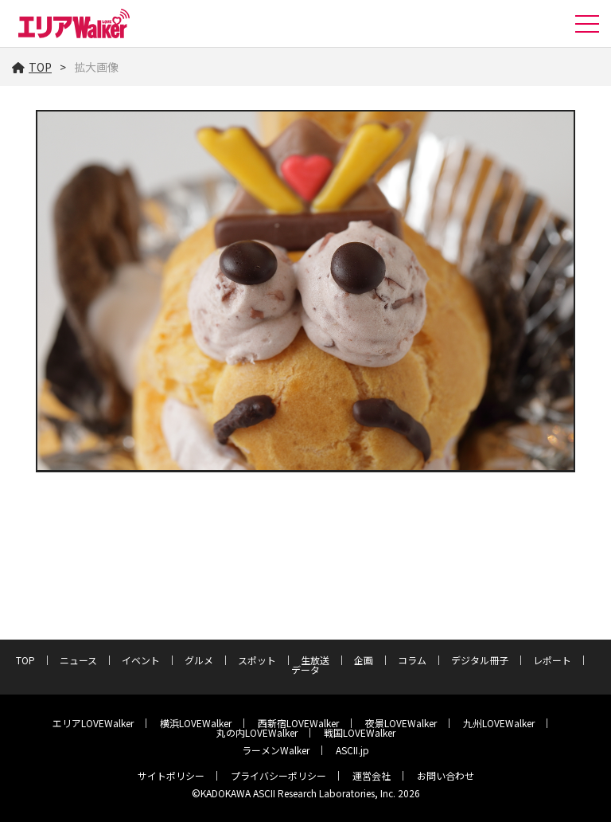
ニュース (78, 660)
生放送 (315, 660)
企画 (363, 660)
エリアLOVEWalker (93, 723)
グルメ (199, 660)
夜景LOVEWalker (401, 723)
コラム (412, 660)
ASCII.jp (352, 750)
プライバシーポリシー (278, 775)
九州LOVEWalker (499, 723)
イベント (141, 660)
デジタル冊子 (479, 660)
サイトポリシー (171, 775)
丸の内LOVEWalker (257, 732)
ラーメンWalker (275, 750)
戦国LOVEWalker (359, 732)
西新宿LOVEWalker (298, 723)
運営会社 (371, 775)
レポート (552, 660)
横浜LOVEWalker (196, 723)
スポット (257, 660)
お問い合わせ (445, 775)
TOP (32, 67)
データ (305, 669)
